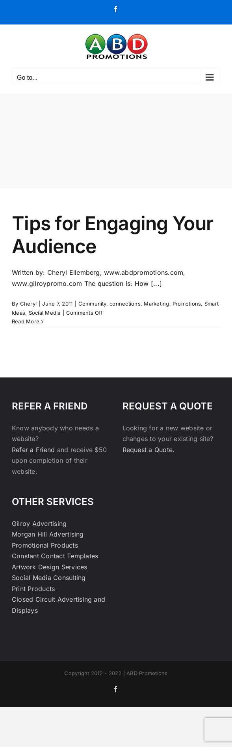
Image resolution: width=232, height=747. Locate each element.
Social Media (45, 313)
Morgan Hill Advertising (48, 534)
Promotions (187, 303)
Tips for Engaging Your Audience (112, 235)
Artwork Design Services (49, 567)
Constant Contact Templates (55, 556)
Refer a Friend (34, 450)
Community (92, 303)
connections (125, 303)
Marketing (156, 303)
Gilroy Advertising (39, 523)
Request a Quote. (148, 450)
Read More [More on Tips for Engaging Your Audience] (25, 321)
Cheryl (28, 303)
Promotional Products (45, 545)
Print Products (33, 589)
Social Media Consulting (49, 578)
